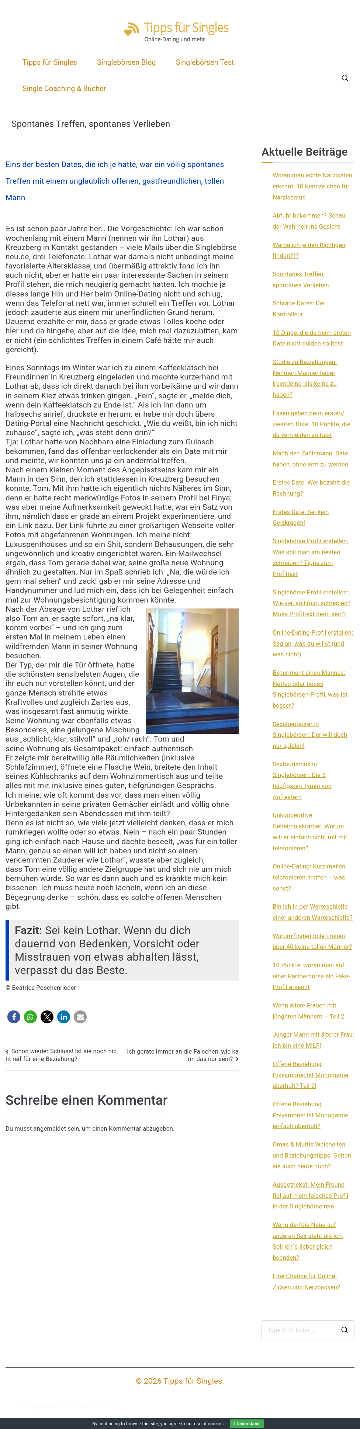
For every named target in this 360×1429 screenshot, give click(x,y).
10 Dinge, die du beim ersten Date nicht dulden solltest (312, 338)
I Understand (247, 1423)
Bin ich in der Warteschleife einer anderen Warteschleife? (313, 912)
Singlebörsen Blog (126, 62)
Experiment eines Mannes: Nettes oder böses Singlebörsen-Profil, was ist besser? (310, 689)
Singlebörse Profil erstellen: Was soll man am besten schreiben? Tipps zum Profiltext (310, 558)
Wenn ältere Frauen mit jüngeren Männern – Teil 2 (309, 1011)
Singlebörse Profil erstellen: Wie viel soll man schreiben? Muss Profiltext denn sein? (311, 603)
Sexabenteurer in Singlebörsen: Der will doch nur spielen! (310, 735)
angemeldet (50, 1128)
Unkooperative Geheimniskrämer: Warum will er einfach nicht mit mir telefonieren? (310, 831)
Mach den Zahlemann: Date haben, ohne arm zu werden (310, 459)
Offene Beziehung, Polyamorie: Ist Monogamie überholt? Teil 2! (310, 1075)
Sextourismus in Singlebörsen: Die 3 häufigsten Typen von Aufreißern (302, 781)
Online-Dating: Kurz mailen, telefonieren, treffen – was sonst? (310, 877)
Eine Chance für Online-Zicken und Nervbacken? (306, 1282)
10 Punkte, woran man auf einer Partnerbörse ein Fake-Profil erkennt (311, 976)
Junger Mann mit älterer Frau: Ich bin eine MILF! (313, 1040)
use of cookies (209, 1423)
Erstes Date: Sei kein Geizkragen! (301, 518)
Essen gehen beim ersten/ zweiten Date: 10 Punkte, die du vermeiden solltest (311, 424)
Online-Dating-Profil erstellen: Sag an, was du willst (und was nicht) (313, 643)
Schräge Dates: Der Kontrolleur (299, 309)
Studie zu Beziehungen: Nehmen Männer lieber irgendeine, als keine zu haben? (305, 378)
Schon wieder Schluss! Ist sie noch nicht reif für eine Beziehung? (61, 1055)
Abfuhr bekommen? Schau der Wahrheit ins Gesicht (309, 221)
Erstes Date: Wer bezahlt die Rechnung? (311, 488)
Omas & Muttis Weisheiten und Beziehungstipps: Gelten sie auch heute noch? (312, 1155)
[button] (13, 1016)
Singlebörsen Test (205, 62)
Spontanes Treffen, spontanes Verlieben (301, 280)
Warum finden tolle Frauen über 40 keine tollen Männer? (312, 942)
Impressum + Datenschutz (68, 1405)
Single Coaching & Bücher (64, 88)
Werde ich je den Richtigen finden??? (309, 251)
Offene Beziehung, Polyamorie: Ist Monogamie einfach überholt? (310, 1115)
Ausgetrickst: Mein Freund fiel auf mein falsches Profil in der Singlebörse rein (310, 1195)
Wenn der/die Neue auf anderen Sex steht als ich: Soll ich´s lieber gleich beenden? (308, 1241)
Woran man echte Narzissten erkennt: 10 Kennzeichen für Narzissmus (312, 186)
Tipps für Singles (49, 62)
